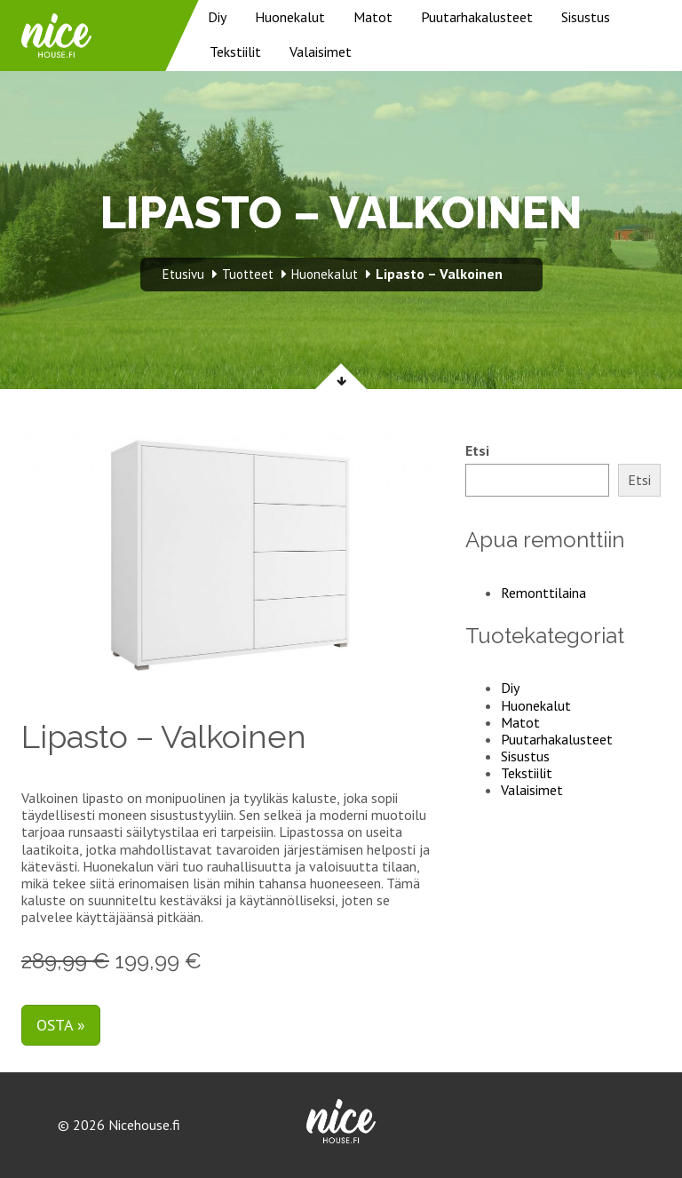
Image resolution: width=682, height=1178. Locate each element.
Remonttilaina (543, 592)
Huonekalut (290, 17)
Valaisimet (320, 51)
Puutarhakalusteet (477, 17)
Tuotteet (248, 274)
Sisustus (585, 17)
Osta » (60, 1025)
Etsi (477, 450)
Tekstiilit (235, 51)
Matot (373, 17)
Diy (217, 17)
